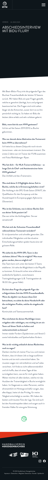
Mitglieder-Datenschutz (25, 473)
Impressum (7, 473)
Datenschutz (14, 473)
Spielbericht (41, 473)
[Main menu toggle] (43, 5)
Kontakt (34, 473)
